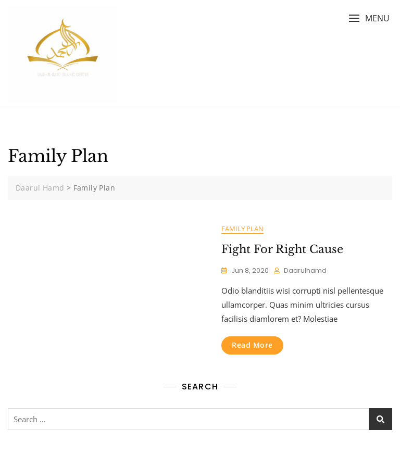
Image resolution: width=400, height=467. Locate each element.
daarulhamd (305, 270)
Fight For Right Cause (282, 249)
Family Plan (242, 228)
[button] (369, 18)
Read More (252, 345)
